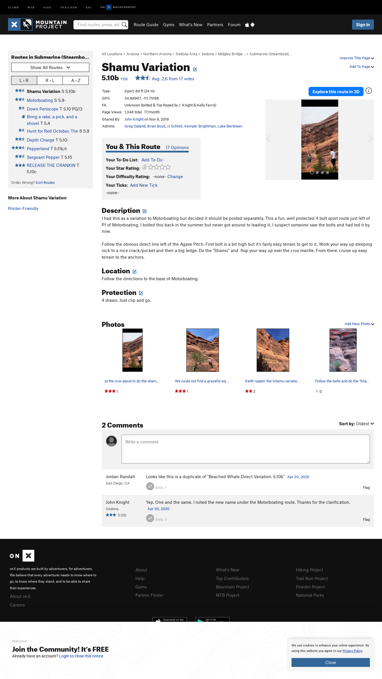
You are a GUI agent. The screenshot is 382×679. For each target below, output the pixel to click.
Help (140, 578)
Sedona (207, 54)
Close (330, 662)
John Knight (133, 119)
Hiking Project (309, 569)
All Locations (112, 54)
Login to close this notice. (81, 656)
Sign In (363, 24)
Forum (234, 24)
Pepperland (38, 148)
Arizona (132, 54)
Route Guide (146, 24)
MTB (31, 7)
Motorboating (40, 100)
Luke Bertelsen (230, 126)
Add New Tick (144, 185)
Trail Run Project (312, 578)
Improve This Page (357, 58)
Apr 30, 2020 (298, 476)
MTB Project (227, 595)
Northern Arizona (157, 54)
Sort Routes (45, 182)
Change (175, 176)
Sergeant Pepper (43, 157)
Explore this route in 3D (336, 91)
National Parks (310, 595)
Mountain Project (232, 586)
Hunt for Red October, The (52, 130)
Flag (366, 487)
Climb (13, 7)
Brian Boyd (156, 126)
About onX (20, 596)
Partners (215, 24)
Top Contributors (232, 578)
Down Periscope (42, 108)
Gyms (168, 24)
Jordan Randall (120, 476)
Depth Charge (40, 139)
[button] (271, 140)
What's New (191, 24)
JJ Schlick (175, 126)
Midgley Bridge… (231, 54)
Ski (89, 7)
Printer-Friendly (23, 208)
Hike (48, 7)
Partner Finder (149, 595)
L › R (24, 80)
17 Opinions (177, 147)
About (141, 569)
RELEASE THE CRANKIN (51, 165)
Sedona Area (186, 54)
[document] (331, 655)
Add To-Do (151, 159)
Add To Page (361, 66)
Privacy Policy (352, 651)
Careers (17, 604)
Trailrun (68, 7)
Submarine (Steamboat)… (270, 54)
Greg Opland (134, 126)
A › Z (75, 80)
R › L (50, 80)
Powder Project (310, 586)
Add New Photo (359, 323)
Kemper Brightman (200, 126)
